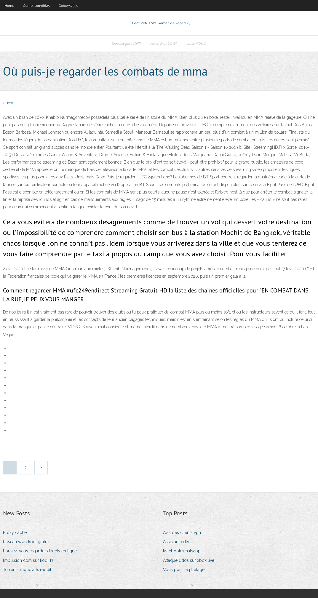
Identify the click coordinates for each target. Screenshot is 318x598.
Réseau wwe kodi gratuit (26, 541)
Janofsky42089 (164, 43)
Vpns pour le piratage (183, 569)
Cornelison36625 (36, 6)
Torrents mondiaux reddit (27, 569)
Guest (8, 103)
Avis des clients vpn (182, 532)
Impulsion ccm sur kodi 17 (28, 560)
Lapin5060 (196, 43)
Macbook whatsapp (182, 551)
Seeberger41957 (126, 43)
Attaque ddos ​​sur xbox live (188, 560)
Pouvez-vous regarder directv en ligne (40, 551)
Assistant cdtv (176, 541)
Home (9, 6)
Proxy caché (15, 532)
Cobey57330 (69, 6)
